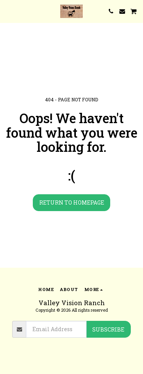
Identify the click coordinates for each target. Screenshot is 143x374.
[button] (8, 11)
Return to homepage (71, 202)
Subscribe (108, 329)
